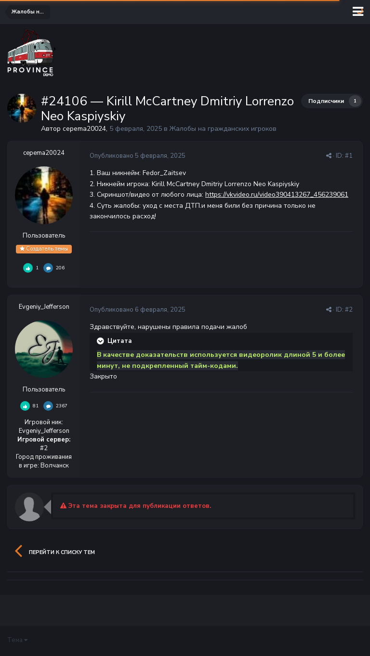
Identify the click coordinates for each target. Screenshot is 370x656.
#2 (349, 309)
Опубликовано (137, 155)
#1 (349, 155)
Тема (17, 640)
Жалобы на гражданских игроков (223, 128)
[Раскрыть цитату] (101, 341)
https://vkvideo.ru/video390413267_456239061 (276, 194)
